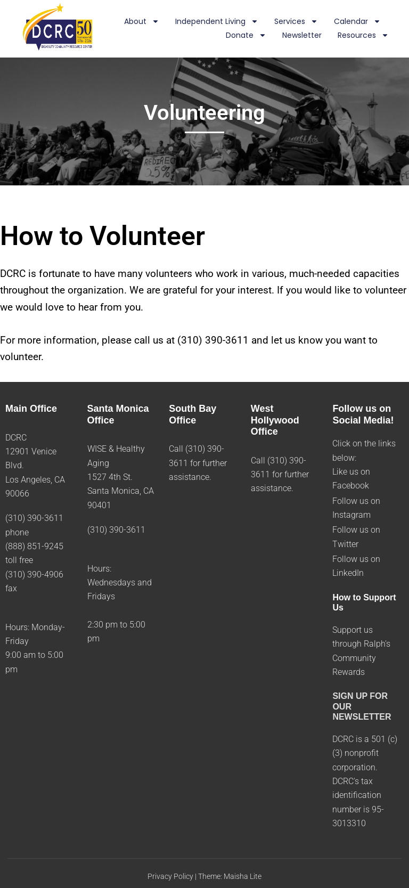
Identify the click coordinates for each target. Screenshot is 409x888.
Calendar (357, 22)
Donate (246, 36)
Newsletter (302, 35)
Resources (363, 36)
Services (296, 22)
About (141, 22)
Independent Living (216, 22)
